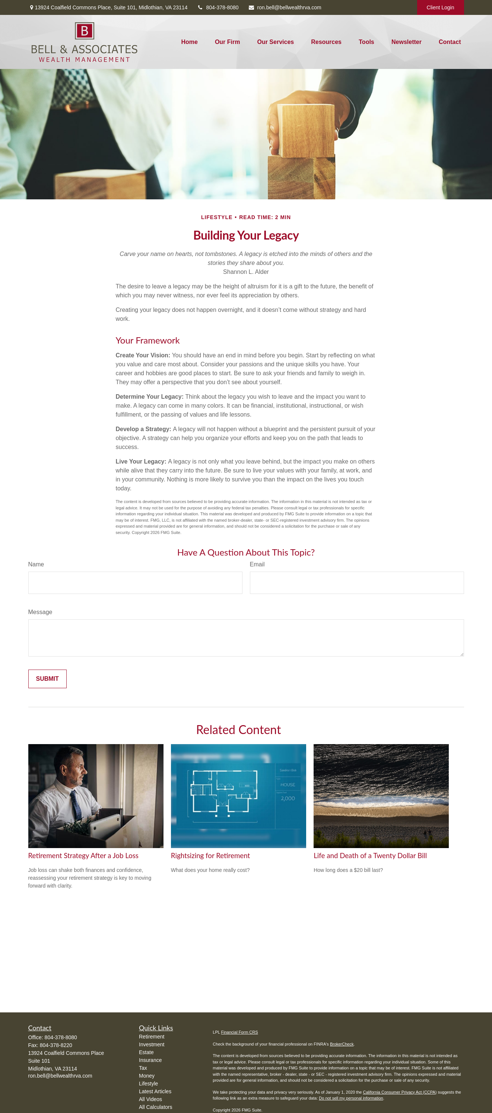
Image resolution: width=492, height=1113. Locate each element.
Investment (151, 1044)
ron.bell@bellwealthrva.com (284, 7)
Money (147, 1076)
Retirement (151, 1037)
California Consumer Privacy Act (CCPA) (400, 1092)
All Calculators (155, 1107)
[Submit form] (47, 679)
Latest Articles (155, 1091)
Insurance (150, 1060)
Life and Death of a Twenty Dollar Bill (370, 855)
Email (257, 564)
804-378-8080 (217, 7)
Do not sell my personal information (351, 1098)
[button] (189, 41)
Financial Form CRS (239, 1032)
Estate (146, 1052)
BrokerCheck (342, 1044)
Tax (143, 1068)
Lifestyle (148, 1084)
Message (40, 612)
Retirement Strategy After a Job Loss (83, 855)
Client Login (440, 7)
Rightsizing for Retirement (210, 855)
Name (36, 564)
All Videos (150, 1099)
